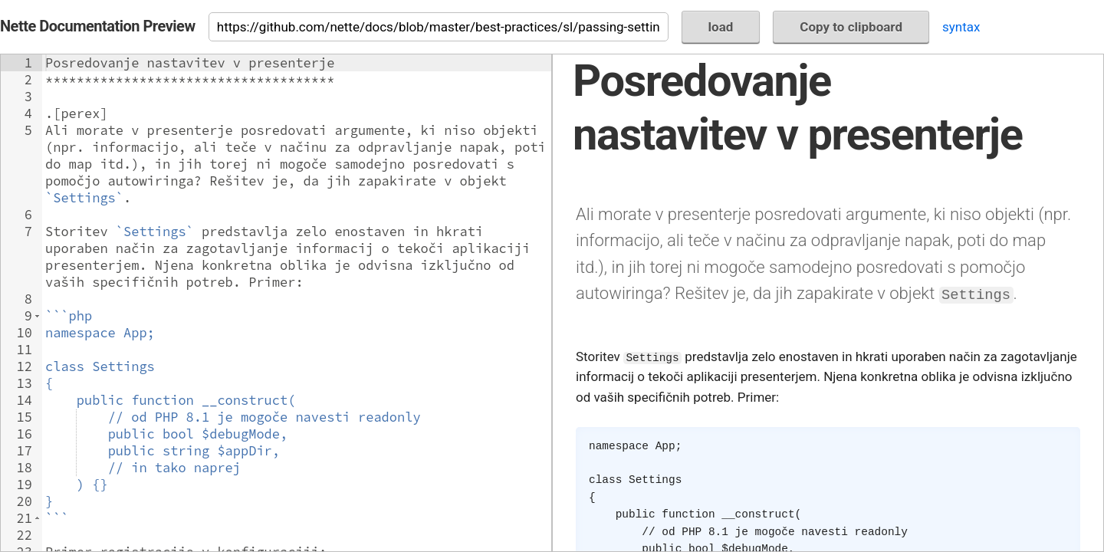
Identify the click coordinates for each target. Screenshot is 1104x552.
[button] (37, 315)
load (721, 26)
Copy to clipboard (851, 26)
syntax (961, 26)
